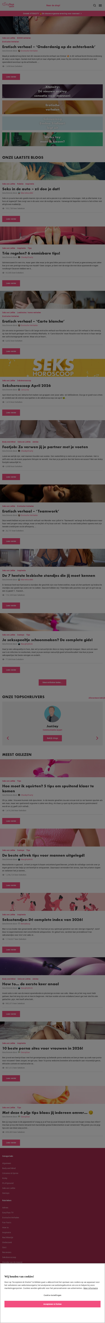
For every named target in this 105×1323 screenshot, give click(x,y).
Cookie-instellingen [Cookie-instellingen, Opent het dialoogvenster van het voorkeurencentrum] (52, 1295)
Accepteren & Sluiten (52, 1304)
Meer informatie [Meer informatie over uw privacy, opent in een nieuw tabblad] (90, 1288)
